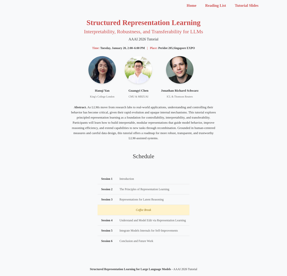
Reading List (215, 5)
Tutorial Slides (246, 5)
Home (191, 5)
